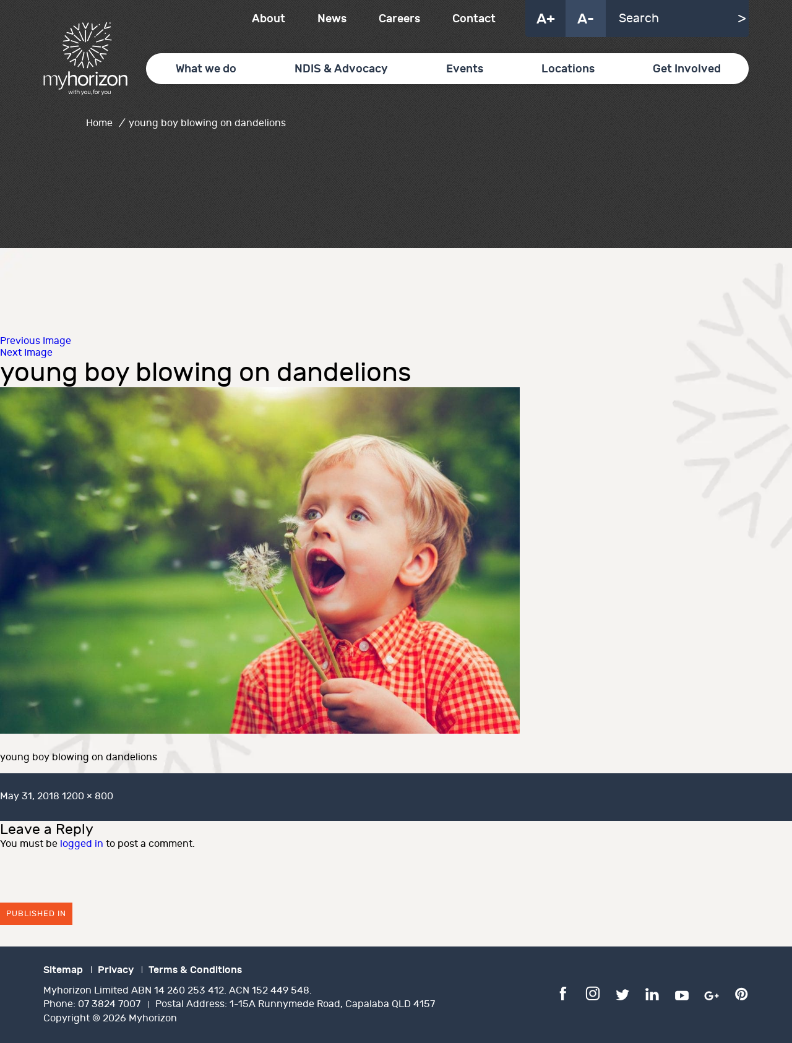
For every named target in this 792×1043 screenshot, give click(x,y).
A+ (545, 19)
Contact (474, 18)
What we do (206, 68)
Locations (568, 68)
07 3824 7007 (109, 1004)
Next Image (26, 353)
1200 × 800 (87, 796)
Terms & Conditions (195, 970)
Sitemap (63, 970)
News (331, 18)
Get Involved (687, 68)
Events (464, 68)
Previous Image (35, 341)
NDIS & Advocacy (341, 68)
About (268, 18)
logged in (81, 844)
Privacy (116, 970)
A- (585, 19)
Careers (399, 18)
